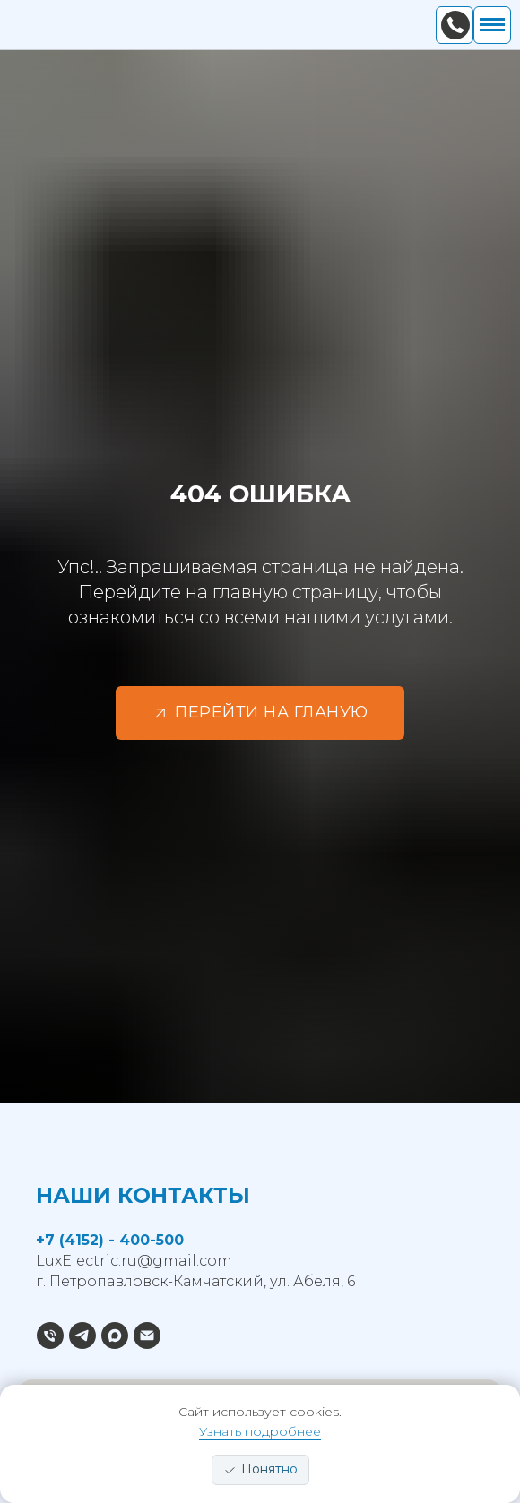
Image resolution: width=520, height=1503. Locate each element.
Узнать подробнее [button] (260, 1431)
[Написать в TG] (82, 1335)
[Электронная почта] (147, 1335)
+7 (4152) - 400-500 (110, 1240)
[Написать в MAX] (114, 1335)
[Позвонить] (50, 1335)
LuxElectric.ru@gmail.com (134, 1260)
